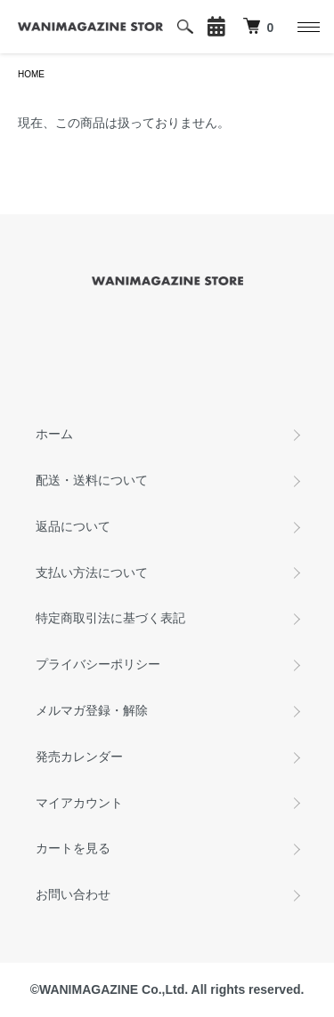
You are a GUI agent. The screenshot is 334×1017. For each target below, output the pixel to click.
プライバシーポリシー (98, 664)
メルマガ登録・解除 (92, 710)
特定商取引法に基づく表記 (110, 618)
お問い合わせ (73, 894)
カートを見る (73, 848)
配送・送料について (92, 480)
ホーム (54, 434)
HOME (31, 74)
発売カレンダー (79, 756)
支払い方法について (92, 572)
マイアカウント (79, 803)
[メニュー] (307, 26)
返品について (73, 526)
